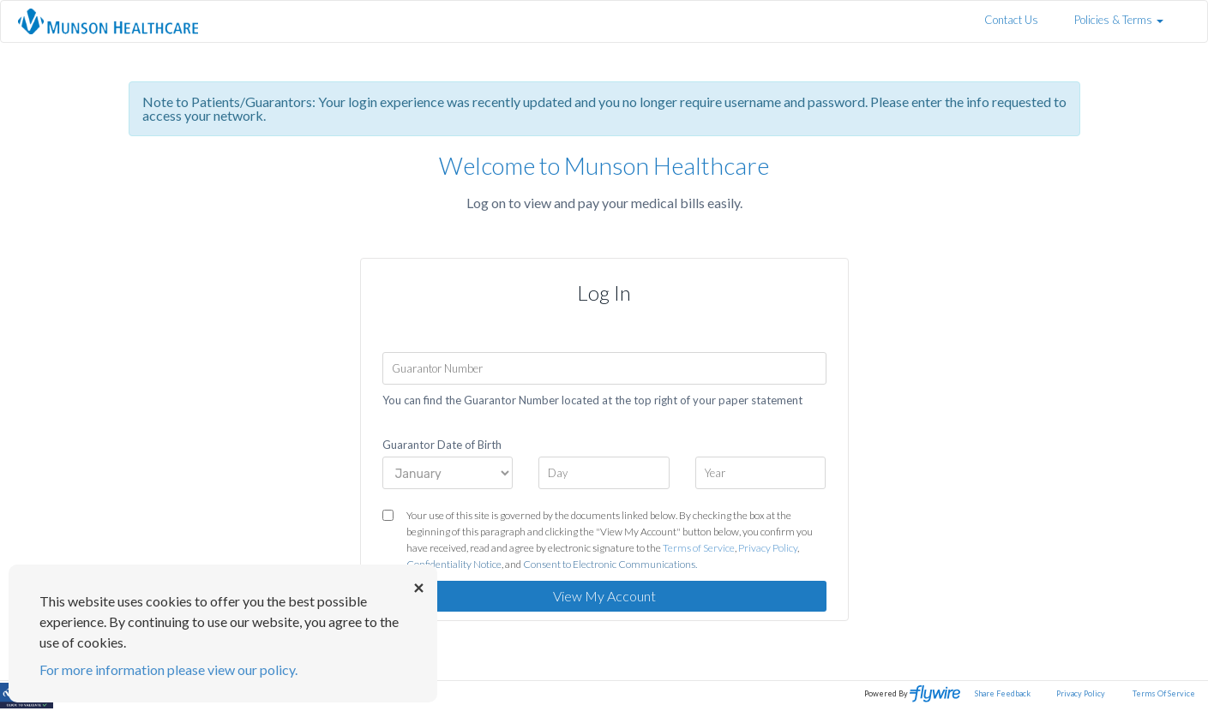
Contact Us (1011, 20)
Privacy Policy (767, 547)
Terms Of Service (1164, 693)
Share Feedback (1003, 693)
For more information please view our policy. (168, 669)
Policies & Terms (1118, 20)
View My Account (604, 596)
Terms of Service (699, 547)
